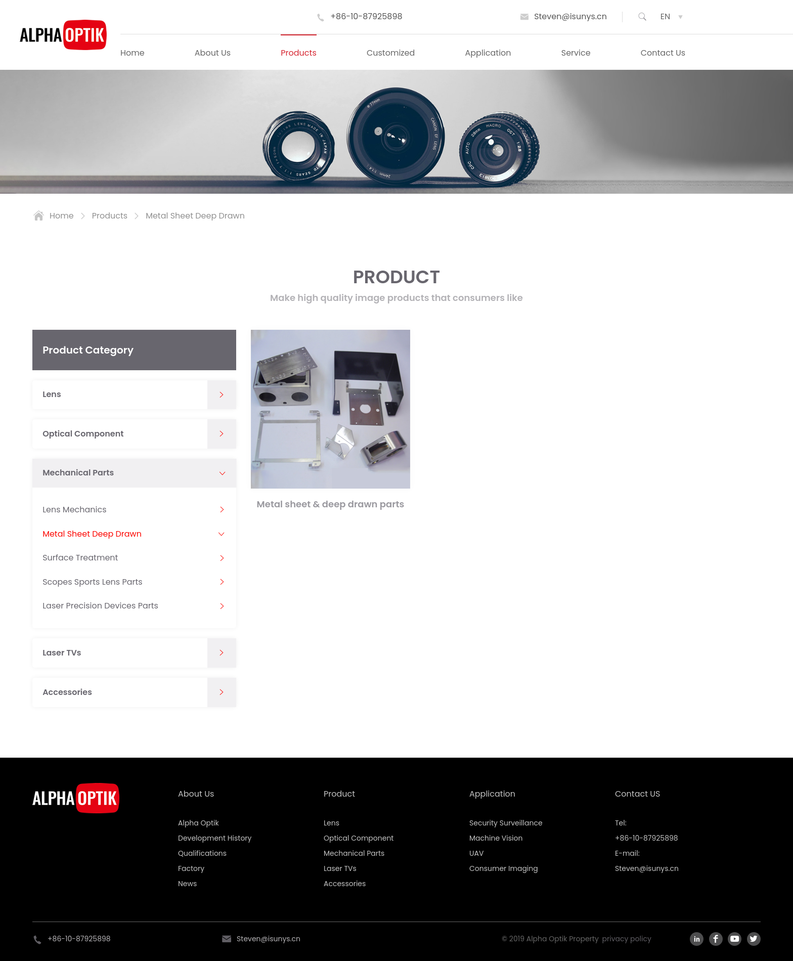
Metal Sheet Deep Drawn (195, 216)
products (109, 216)
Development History (214, 838)
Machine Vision (495, 838)
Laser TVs (61, 653)
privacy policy (626, 939)
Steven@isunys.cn (570, 16)
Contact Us (663, 53)
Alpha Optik (198, 823)
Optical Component (82, 434)
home (62, 216)
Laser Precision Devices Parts (100, 605)
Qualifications (202, 853)
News (187, 884)
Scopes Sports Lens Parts (92, 582)
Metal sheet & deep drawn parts (331, 504)
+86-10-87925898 (366, 16)
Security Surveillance (506, 823)
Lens (51, 394)
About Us (213, 53)
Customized (391, 53)
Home (132, 53)
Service (576, 53)
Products (298, 53)
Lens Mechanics (74, 509)
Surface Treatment (80, 557)
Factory (191, 868)
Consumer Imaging (503, 868)
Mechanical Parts (78, 472)
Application (488, 53)
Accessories (67, 692)
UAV (476, 853)
